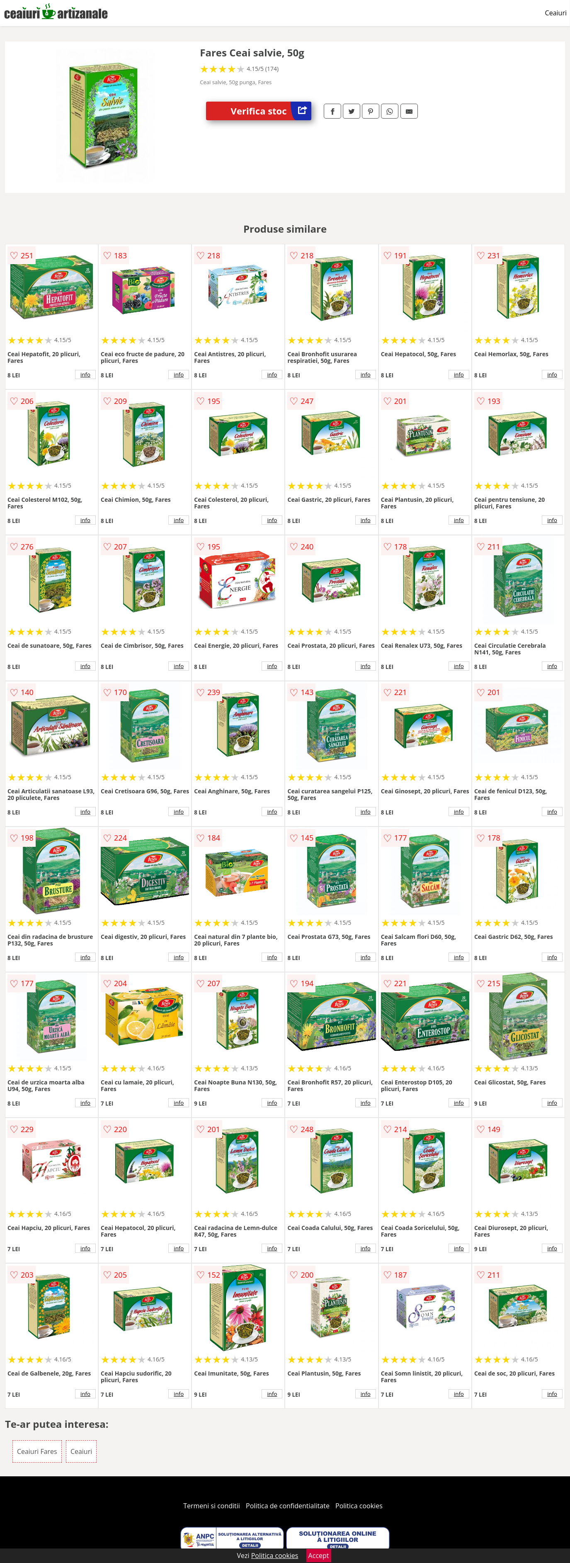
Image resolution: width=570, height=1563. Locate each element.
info (85, 374)
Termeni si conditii (211, 1505)
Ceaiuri (556, 12)
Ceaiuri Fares (37, 1451)
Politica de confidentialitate (288, 1505)
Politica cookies (359, 1505)
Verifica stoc (271, 111)
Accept (318, 1555)
